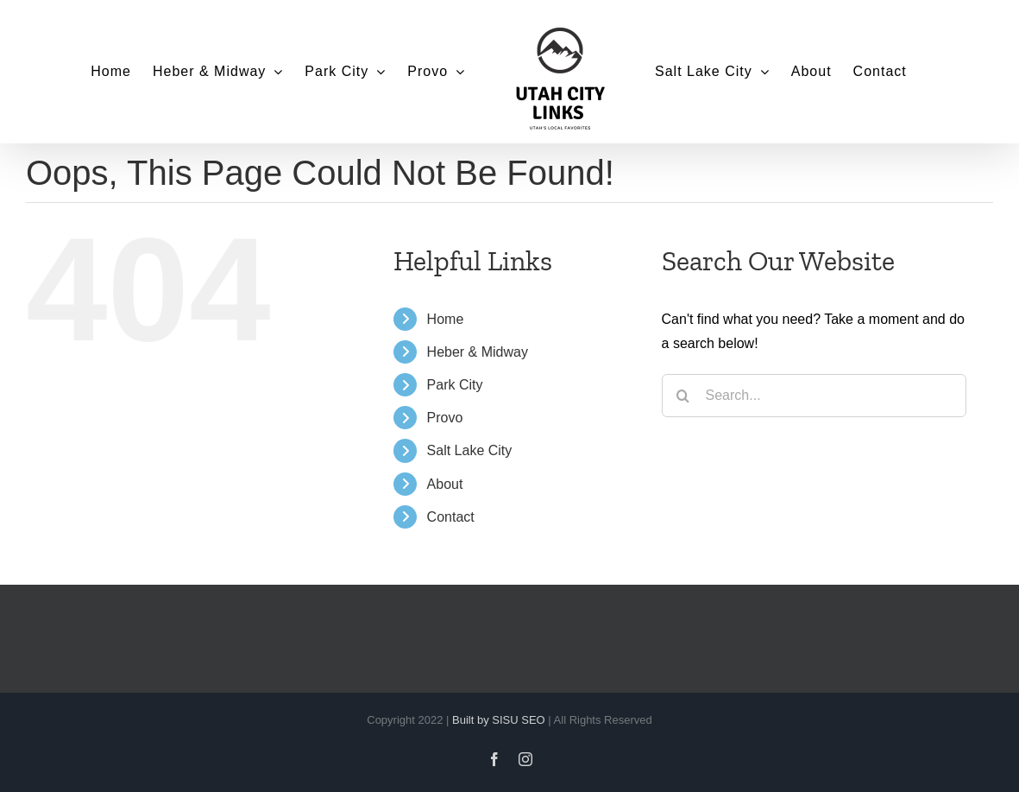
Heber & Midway (477, 352)
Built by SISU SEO (498, 719)
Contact (451, 517)
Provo (445, 417)
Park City (455, 384)
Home (445, 319)
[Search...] (814, 395)
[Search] (683, 395)
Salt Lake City (470, 450)
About (445, 484)
